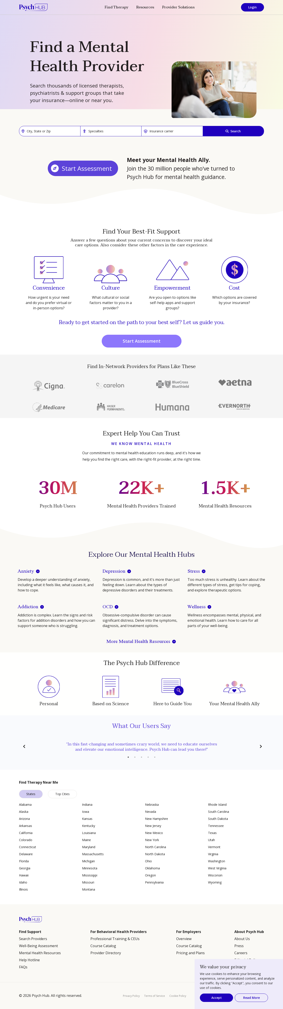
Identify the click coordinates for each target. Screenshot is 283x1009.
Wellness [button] (196, 607)
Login (252, 7)
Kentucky (88, 826)
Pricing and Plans (190, 952)
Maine (86, 840)
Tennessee (216, 826)
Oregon (150, 875)
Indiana (87, 804)
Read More (251, 998)
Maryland (88, 847)
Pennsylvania (154, 882)
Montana (88, 889)
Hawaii (24, 875)
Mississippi (89, 875)
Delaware (26, 854)
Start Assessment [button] (87, 168)
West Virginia (217, 868)
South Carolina (218, 811)
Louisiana (89, 833)
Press (239, 945)
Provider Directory (105, 952)
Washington (216, 861)
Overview (183, 938)
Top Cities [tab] (62, 794)
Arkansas (25, 826)
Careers (240, 952)
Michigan (88, 861)
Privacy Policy (131, 996)
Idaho (23, 882)
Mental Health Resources (40, 952)
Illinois (23, 889)
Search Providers (33, 938)
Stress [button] (193, 571)
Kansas (87, 819)
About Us (242, 938)
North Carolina (155, 847)
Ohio (148, 861)
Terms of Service (154, 996)
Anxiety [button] (26, 571)
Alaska (23, 811)
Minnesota (89, 868)
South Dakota (218, 819)
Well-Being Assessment (38, 945)
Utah (211, 840)
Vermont (214, 847)
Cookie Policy (177, 996)
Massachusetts (93, 854)
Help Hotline (29, 960)
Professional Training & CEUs (115, 938)
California (26, 833)
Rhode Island (217, 804)
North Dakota (155, 854)
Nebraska (152, 804)
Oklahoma (152, 868)
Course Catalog (103, 945)
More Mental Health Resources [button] (138, 641)
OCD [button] (108, 607)
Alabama (25, 804)
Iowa (85, 811)
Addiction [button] (28, 607)
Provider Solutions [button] (178, 7)
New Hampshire (156, 819)
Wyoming (215, 882)
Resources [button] (145, 7)
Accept (216, 998)
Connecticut (27, 847)
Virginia (213, 854)
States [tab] (30, 794)
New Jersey (153, 826)
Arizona (24, 819)
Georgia (24, 868)
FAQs (23, 967)
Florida (24, 861)
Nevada (150, 811)
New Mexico (154, 833)
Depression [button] (114, 571)
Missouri (88, 882)
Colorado (25, 840)
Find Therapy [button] (116, 7)
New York (152, 840)
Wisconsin (215, 875)
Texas (212, 833)
